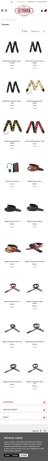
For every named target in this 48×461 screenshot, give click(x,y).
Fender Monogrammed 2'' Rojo (34, 141)
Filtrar (24, 31)
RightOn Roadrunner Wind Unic (34, 382)
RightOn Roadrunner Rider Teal (12, 341)
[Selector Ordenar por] (36, 31)
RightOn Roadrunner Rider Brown (34, 302)
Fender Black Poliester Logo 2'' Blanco (34, 62)
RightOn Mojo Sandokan (34, 221)
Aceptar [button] (7, 455)
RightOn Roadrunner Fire (12, 301)
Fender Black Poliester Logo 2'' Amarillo (12, 62)
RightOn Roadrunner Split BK (35, 341)
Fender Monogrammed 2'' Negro (12, 142)
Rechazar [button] (15, 455)
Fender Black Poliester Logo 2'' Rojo (12, 102)
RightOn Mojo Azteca (35, 181)
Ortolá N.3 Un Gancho (12, 181)
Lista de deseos (21, 1)
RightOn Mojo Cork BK (12, 221)
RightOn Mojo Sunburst (12, 261)
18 (44, 31)
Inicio (5, 417)
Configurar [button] (24, 455)
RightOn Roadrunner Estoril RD (35, 261)
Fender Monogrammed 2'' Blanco (35, 102)
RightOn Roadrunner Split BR (12, 382)
